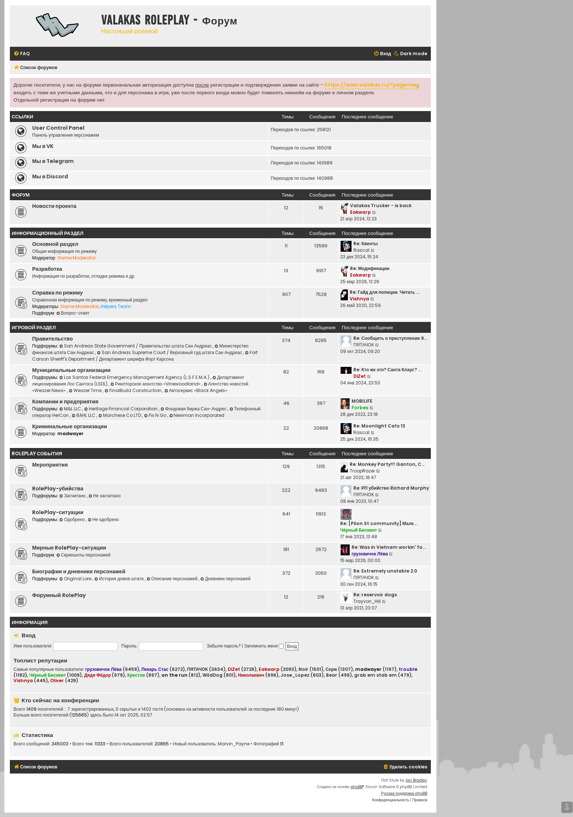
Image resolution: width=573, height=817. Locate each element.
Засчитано (72, 496)
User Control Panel (58, 128)
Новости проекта (54, 206)
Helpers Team (115, 306)
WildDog (212, 675)
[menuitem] (22, 54)
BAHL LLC (84, 415)
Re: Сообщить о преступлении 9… (390, 338)
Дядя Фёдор (97, 675)
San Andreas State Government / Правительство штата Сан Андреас (136, 346)
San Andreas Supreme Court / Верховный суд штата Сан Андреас (170, 352)
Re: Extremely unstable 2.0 (385, 571)
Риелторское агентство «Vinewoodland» (156, 384)
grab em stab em (375, 675)
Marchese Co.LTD (120, 415)
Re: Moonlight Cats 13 (379, 426)
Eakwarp (360, 212)
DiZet (359, 376)
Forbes (360, 407)
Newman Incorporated (197, 415)
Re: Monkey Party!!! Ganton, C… (387, 464)
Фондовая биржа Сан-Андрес (194, 409)
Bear (331, 675)
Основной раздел (55, 244)
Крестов (136, 675)
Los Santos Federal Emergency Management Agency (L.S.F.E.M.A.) (134, 377)
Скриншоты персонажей (83, 555)
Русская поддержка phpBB (404, 793)
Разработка (47, 269)
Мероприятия (50, 464)
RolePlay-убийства (57, 488)
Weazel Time (86, 390)
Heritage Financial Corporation (121, 409)
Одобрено (72, 519)
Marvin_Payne (234, 744)
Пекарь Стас (154, 669)
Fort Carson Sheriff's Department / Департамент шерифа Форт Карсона (145, 355)
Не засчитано (104, 496)
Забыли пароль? (224, 646)
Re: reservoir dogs (375, 595)
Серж (331, 669)
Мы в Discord (50, 176)
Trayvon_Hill (367, 601)
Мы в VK (43, 146)
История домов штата (119, 578)
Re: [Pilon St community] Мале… (378, 523)
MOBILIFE (362, 401)
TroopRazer (362, 471)
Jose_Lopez (295, 675)
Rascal (361, 250)
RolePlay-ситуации (57, 512)
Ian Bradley (416, 780)
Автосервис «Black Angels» (195, 390)
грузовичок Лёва (370, 554)
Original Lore (75, 578)
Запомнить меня (264, 646)
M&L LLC (70, 409)
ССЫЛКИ (22, 116)
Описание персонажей (172, 578)
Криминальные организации (69, 426)
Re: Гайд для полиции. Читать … (385, 292)
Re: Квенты (365, 243)
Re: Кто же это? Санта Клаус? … (387, 369)
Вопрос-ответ (73, 313)
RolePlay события (37, 453)
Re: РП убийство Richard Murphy (391, 488)
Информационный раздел (47, 233)
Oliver (57, 680)
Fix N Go (155, 415)
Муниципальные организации (71, 370)
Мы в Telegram (53, 161)
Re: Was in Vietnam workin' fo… (389, 547)
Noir (303, 669)
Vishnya (359, 299)
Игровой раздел (34, 327)
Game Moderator (76, 258)
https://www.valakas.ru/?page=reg (371, 84)
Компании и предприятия (65, 401)
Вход (28, 635)
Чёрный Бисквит (358, 530)
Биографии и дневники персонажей (78, 571)
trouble (408, 669)
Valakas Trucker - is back (380, 205)
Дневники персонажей (225, 578)
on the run (174, 675)
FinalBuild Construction (134, 390)
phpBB (356, 787)
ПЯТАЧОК (363, 345)
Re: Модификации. (370, 268)
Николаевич (251, 675)
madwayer (70, 433)
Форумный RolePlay (59, 595)
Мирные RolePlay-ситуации (69, 547)
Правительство (52, 338)
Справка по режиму (57, 292)
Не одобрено (103, 519)
